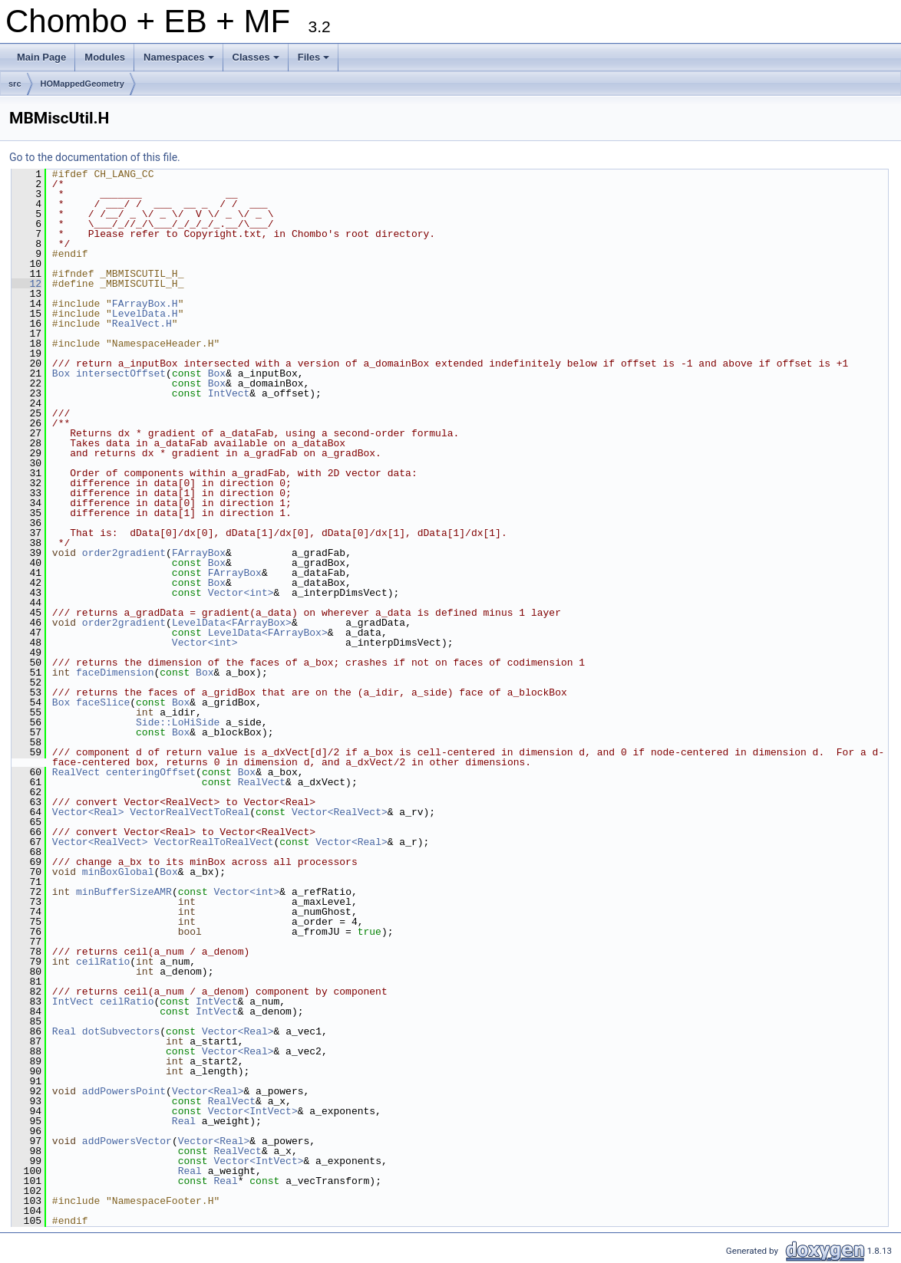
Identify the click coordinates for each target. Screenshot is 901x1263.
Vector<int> (241, 593)
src (14, 83)
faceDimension (114, 672)
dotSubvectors (121, 1031)
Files (315, 61)
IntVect (229, 393)
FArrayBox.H (145, 304)
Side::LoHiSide (177, 722)
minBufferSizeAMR (124, 892)
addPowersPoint (124, 1091)
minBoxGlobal (118, 872)
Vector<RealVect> (340, 812)
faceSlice (103, 702)
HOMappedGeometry (82, 83)
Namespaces (180, 61)
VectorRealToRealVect (213, 842)
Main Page (41, 57)
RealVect (76, 772)
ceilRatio (103, 962)
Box (61, 373)
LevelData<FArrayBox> (232, 623)
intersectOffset (121, 373)
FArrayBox (199, 553)
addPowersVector (127, 1141)
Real (64, 1031)
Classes (257, 61)
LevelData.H (145, 314)
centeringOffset (151, 772)
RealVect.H (142, 324)
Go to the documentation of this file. (94, 157)
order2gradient (124, 553)
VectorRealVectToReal (189, 812)
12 (26, 284)
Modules (104, 57)
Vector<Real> (88, 812)
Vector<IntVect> (253, 1111)
